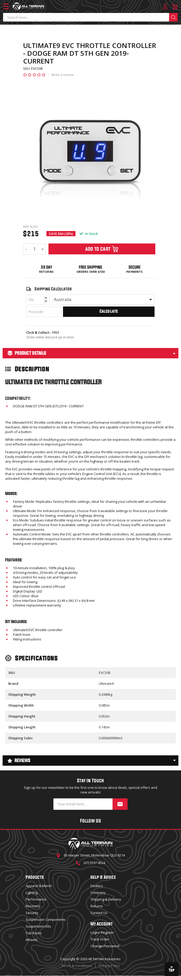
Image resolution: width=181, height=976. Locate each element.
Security (32, 912)
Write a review (62, 74)
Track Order (99, 939)
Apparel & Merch (39, 885)
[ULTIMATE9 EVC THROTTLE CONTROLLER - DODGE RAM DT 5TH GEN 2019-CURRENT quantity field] (34, 248)
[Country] (103, 299)
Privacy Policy (109, 965)
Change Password (104, 946)
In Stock (89, 233)
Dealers (96, 885)
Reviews (19, 760)
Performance (36, 899)
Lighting (32, 892)
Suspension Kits (38, 926)
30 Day (46, 267)
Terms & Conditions (76, 965)
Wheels (32, 939)
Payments (134, 272)
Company (98, 892)
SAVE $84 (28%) (61, 233)
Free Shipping (90, 267)
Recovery (33, 906)
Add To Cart (102, 249)
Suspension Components (46, 919)
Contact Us (98, 912)
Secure (135, 267)
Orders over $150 (90, 272)
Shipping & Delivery (105, 899)
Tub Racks (34, 933)
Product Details (27, 353)
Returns (46, 272)
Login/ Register (102, 932)
